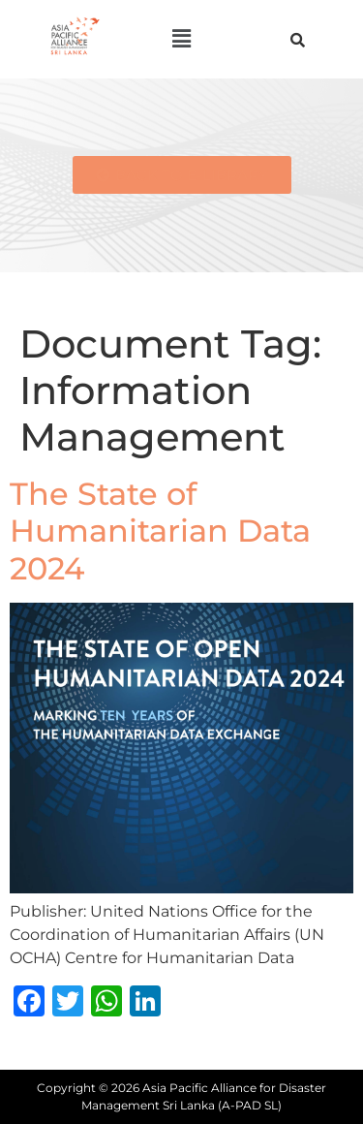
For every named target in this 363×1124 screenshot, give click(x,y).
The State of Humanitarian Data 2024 (160, 531)
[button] (181, 38)
